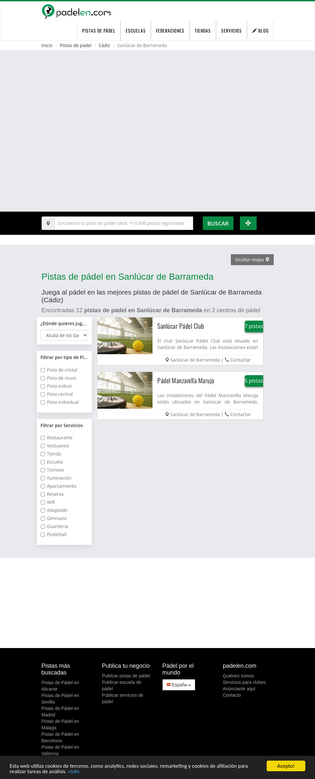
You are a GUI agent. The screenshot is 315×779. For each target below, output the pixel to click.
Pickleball (54, 534)
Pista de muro (58, 378)
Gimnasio (54, 518)
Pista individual (60, 402)
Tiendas (203, 30)
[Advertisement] (157, 603)
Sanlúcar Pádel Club (180, 326)
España (179, 684)
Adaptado (54, 510)
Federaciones (170, 30)
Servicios (231, 30)
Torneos (52, 470)
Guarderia (54, 526)
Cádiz (104, 45)
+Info (73, 771)
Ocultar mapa (252, 259)
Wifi (48, 502)
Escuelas (136, 30)
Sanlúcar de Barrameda (195, 360)
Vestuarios (55, 446)
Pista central (57, 394)
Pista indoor (56, 386)
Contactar (240, 360)
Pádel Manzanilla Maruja (185, 380)
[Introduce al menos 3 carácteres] (123, 223)
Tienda (51, 454)
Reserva (52, 494)
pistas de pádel (98, 30)
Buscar (218, 223)
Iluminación (56, 478)
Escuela (52, 462)
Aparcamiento (59, 486)
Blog (260, 30)
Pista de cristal (59, 370)
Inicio (47, 45)
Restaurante (57, 437)
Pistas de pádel (76, 45)
